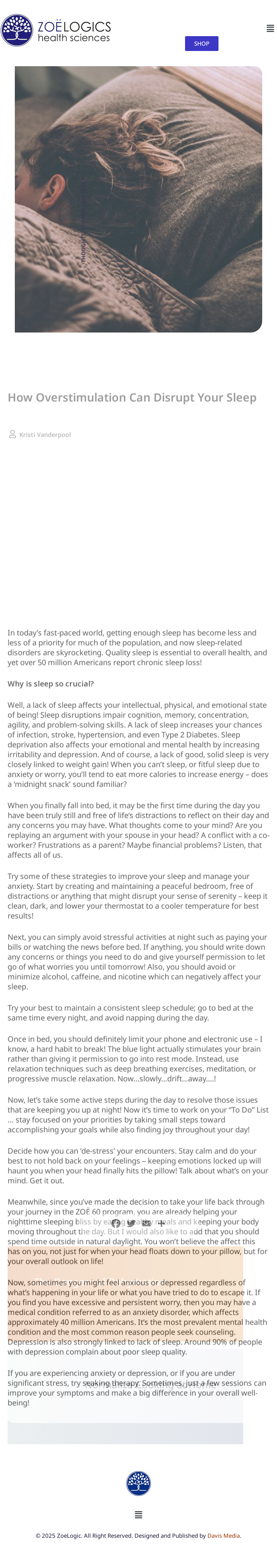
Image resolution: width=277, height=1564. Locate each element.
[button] (270, 28)
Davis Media (223, 1535)
